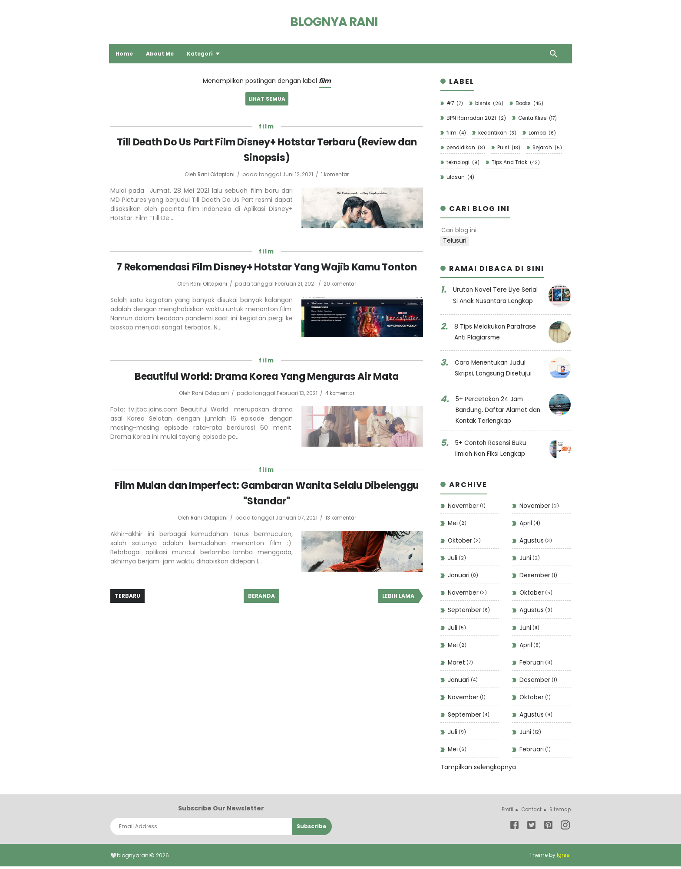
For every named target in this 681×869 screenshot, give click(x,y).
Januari (463, 577)
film (266, 126)
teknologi (463, 163)
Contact (529, 812)
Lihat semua (266, 99)
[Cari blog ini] (500, 232)
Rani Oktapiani (216, 174)
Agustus (535, 542)
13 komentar (341, 532)
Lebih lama (398, 610)
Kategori (201, 53)
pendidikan (466, 148)
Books (530, 103)
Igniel (563, 858)
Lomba (543, 133)
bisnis (489, 103)
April (529, 524)
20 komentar (341, 299)
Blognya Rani (334, 21)
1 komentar (336, 174)
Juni (529, 559)
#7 (454, 103)
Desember (538, 577)
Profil (504, 812)
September (469, 612)
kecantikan (497, 133)
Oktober (464, 542)
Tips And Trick (517, 163)
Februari (535, 664)
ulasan (460, 178)
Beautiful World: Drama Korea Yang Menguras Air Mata (266, 391)
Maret (460, 664)
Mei (457, 524)
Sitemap (559, 812)
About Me (161, 53)
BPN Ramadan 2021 (476, 118)
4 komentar (341, 407)
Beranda (261, 610)
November (467, 506)
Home (125, 53)
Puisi (510, 148)
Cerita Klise (539, 118)
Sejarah (549, 148)
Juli (457, 559)
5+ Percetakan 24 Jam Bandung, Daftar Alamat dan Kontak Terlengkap (499, 410)
